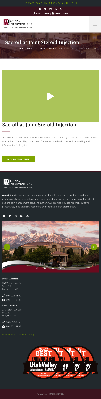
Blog (31, 334)
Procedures (47, 48)
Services (31, 48)
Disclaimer (22, 334)
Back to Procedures (19, 159)
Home (20, 48)
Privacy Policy (8, 334)
